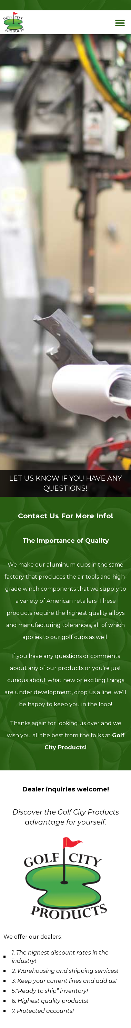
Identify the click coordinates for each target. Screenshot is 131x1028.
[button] (120, 23)
